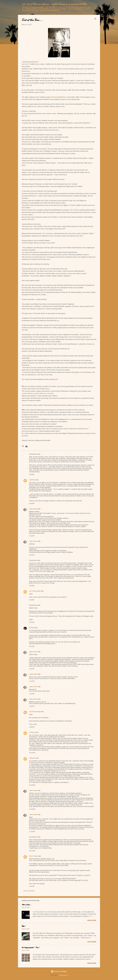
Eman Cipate (33, 856)
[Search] (99, 5)
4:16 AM (31, 555)
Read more (91, 920)
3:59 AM (31, 503)
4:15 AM (31, 536)
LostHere (32, 480)
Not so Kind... (26, 905)
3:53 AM (31, 474)
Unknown (32, 758)
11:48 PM (32, 831)
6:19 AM (31, 600)
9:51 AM (31, 646)
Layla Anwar (33, 509)
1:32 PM (31, 694)
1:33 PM (31, 706)
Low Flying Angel (34, 591)
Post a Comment (29, 891)
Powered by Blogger (59, 971)
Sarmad (31, 627)
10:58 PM (32, 785)
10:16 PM (32, 753)
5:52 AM (31, 585)
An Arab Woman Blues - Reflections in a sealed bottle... (55, 4)
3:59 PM (31, 727)
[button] (95, 19)
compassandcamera (63, 975)
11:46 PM (32, 809)
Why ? (23, 926)
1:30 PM (31, 669)
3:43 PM (31, 886)
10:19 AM (32, 851)
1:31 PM (31, 681)
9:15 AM (31, 622)
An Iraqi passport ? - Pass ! (31, 947)
